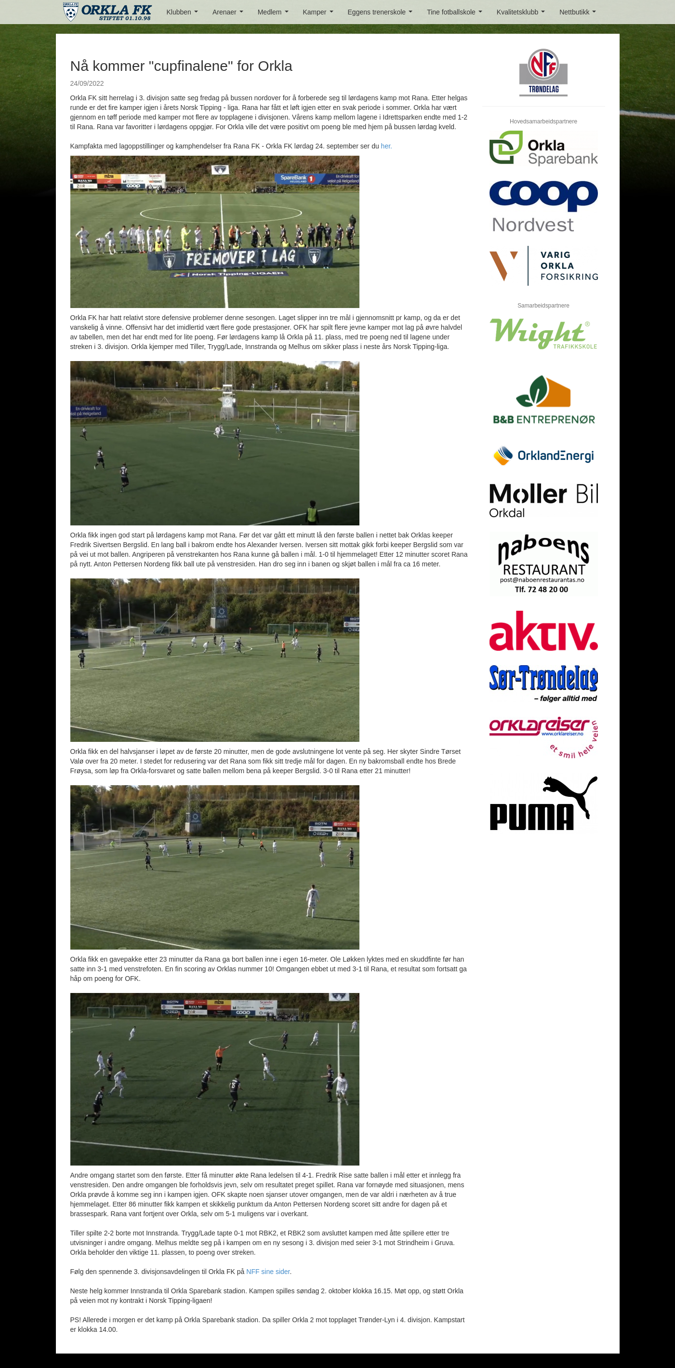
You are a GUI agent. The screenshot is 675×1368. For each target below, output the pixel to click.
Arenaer (229, 14)
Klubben (184, 14)
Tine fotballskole (456, 14)
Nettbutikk (579, 14)
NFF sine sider (268, 1271)
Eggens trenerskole (382, 14)
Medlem (275, 14)
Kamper (320, 14)
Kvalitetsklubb (523, 14)
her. (386, 146)
